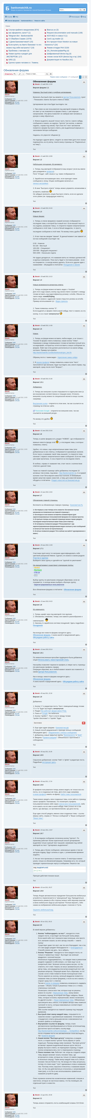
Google (45, 713)
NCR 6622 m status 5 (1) (57, 36)
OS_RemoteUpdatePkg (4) (58, 51)
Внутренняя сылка (40, 403)
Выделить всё (42, 867)
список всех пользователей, (70, 804)
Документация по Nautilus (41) (60, 60)
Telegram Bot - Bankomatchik (20, 36)
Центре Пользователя (71, 97)
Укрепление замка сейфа (67, 357)
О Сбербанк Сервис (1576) (20, 39)
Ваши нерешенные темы (64, 1000)
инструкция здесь (49, 762)
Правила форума (49, 737)
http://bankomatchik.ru (67, 473)
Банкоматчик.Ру (76, 505)
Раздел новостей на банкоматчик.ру (66, 480)
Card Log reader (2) (55, 39)
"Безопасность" (69, 735)
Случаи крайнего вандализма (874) (23, 30)
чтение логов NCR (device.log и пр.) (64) (64, 57)
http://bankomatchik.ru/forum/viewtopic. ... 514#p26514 (58, 1031)
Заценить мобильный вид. (43, 910)
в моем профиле (39, 794)
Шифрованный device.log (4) (59, 54)
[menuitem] (15, 16)
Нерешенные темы (60, 993)
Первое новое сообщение (58, 77)
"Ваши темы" (38, 818)
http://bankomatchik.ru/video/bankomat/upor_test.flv (52, 353)
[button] (86, 77)
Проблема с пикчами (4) (18, 51)
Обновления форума (16, 70)
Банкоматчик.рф (62, 728)
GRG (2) (11, 60)
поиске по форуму (52, 983)
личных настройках (40, 183)
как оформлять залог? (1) (19, 33)
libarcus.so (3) (53, 30)
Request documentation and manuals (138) (65, 33)
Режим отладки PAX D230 (58, 48)
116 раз (17, 103)
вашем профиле (43, 362)
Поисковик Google (42, 411)
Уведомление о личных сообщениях (62, 733)
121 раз (17, 102)
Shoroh (7, 94)
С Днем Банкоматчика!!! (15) (20, 42)
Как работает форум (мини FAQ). (54, 711)
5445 (14, 99)
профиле (49, 171)
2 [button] (83, 77)
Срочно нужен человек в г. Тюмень (23, 63)
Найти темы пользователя (71, 794)
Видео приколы (62, 301)
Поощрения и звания (71, 265)
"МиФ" (79, 735)
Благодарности (77, 948)
